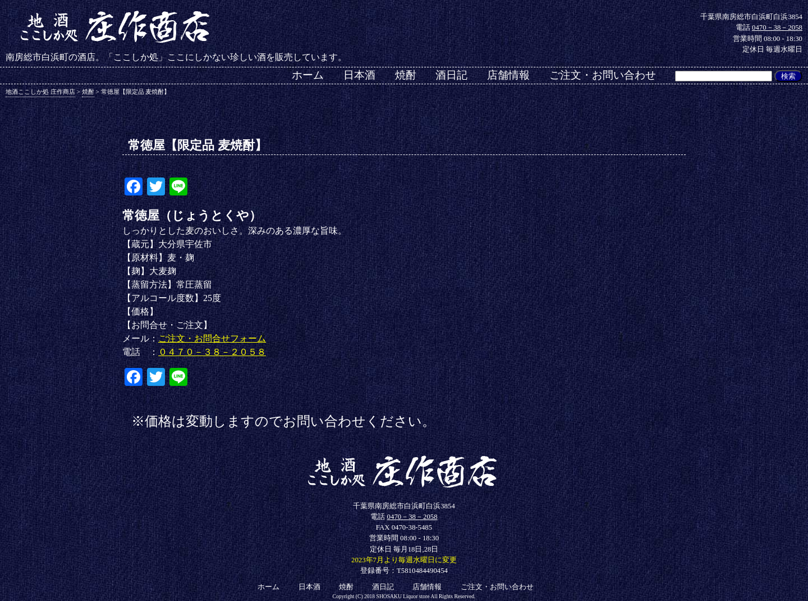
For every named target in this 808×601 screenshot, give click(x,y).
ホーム (308, 75)
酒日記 (451, 75)
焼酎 (405, 75)
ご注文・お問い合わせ (602, 75)
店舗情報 (508, 75)
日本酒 (359, 75)
